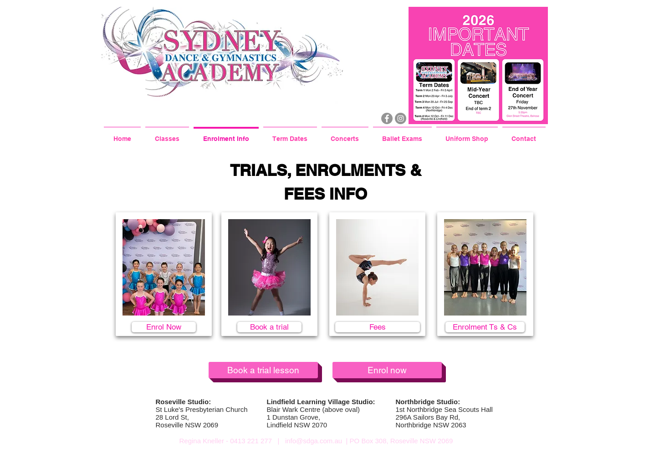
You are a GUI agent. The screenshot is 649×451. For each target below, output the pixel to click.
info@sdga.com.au (313, 441)
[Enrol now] (387, 370)
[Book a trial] (269, 327)
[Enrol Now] (164, 327)
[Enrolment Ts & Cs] (485, 327)
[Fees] (377, 327)
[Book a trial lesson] (263, 370)
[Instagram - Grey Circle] (400, 118)
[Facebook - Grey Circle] (387, 118)
